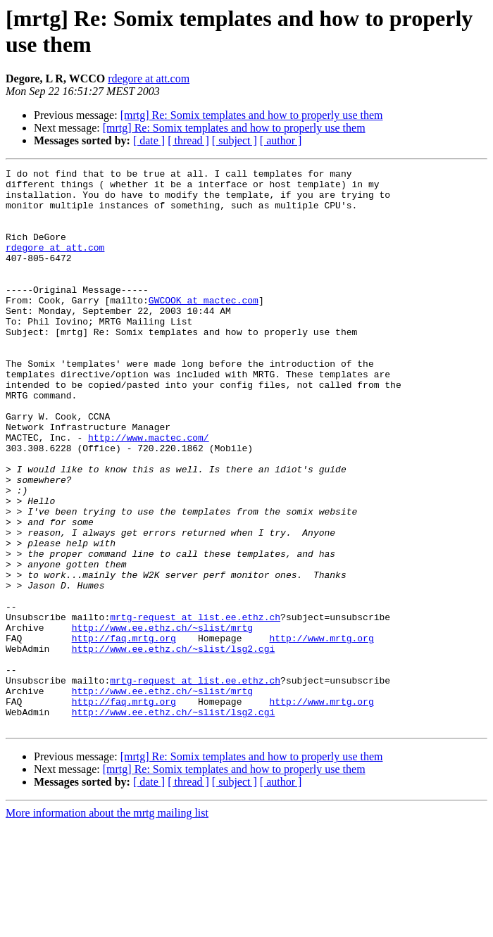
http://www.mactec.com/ (148, 492)
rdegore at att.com (148, 78)
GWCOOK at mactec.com (203, 327)
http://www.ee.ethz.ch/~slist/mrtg (162, 720)
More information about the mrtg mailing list (107, 925)
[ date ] (149, 140)
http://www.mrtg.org (321, 733)
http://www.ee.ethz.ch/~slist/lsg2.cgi (173, 745)
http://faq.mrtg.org (124, 733)
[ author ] (281, 140)
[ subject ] (234, 140)
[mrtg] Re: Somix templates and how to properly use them (251, 115)
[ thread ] (188, 140)
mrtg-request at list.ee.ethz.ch (195, 707)
